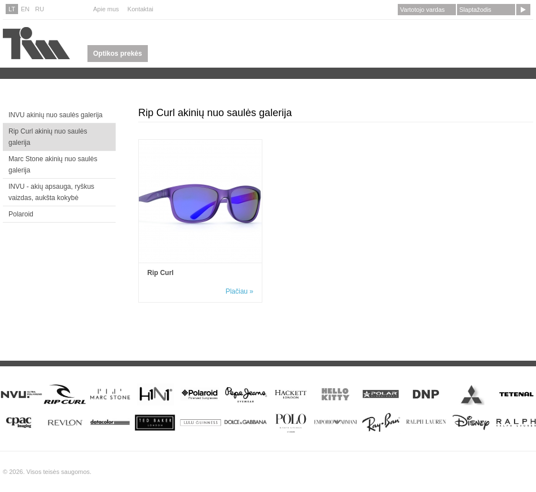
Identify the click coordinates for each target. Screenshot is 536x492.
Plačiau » (239, 291)
